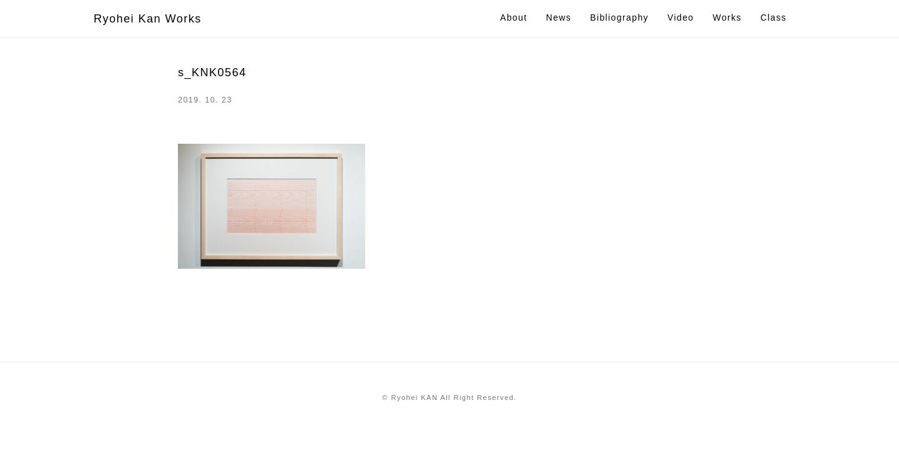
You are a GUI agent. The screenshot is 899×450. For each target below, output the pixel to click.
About (514, 17)
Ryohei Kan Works (148, 18)
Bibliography (619, 17)
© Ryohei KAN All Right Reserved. (449, 397)
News (559, 17)
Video (680, 17)
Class (773, 17)
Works (727, 17)
